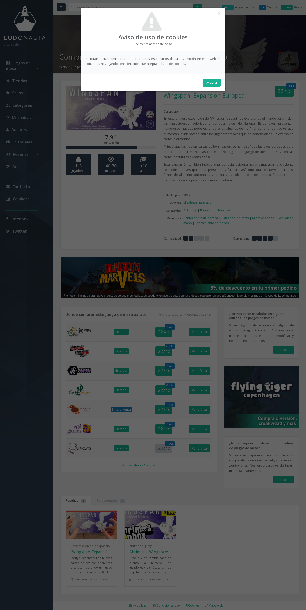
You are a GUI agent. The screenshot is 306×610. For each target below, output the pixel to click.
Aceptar (211, 82)
